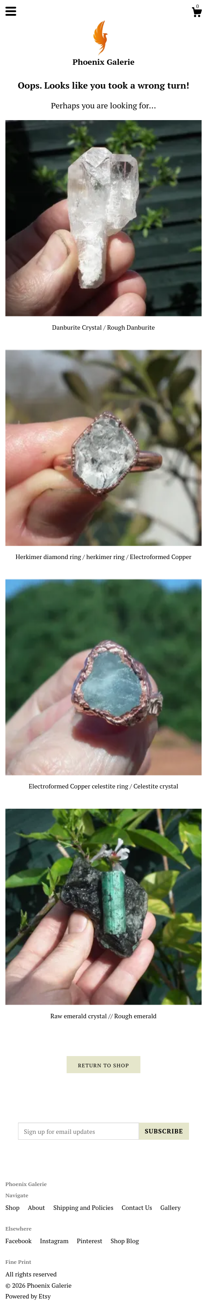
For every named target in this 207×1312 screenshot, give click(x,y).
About (37, 1207)
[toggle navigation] (10, 11)
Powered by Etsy (27, 1296)
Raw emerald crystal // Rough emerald (103, 1011)
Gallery (170, 1207)
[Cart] (197, 13)
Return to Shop (103, 1065)
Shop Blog (125, 1240)
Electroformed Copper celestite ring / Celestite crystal (103, 782)
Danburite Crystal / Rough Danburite (103, 322)
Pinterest (90, 1240)
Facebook (19, 1240)
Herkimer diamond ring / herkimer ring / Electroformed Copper (103, 552)
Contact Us (137, 1207)
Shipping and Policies (84, 1207)
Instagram (55, 1240)
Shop (13, 1207)
